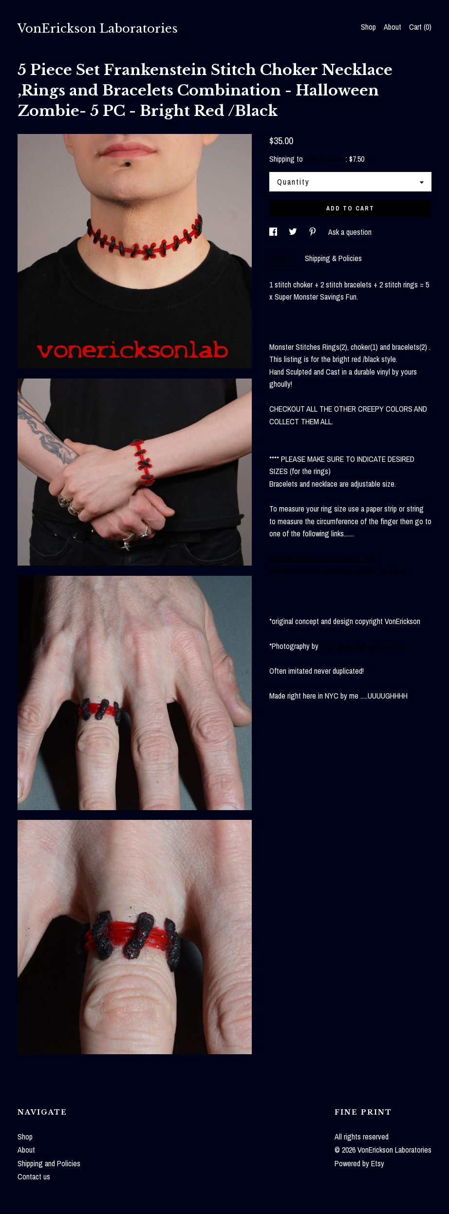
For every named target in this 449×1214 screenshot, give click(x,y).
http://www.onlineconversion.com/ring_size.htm (337, 571)
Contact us (34, 1176)
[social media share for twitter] (294, 232)
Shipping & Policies (333, 258)
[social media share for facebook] (274, 232)
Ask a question (350, 232)
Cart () (420, 26)
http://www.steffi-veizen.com (361, 646)
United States (325, 158)
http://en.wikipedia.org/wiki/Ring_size (322, 558)
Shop (368, 26)
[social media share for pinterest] (313, 232)
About (392, 26)
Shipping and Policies (49, 1163)
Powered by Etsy (359, 1163)
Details (282, 258)
